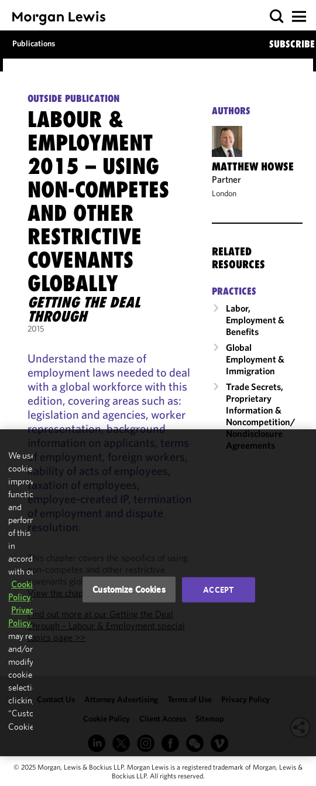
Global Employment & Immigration (255, 359)
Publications (33, 43)
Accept (218, 590)
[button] (277, 16)
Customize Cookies (129, 589)
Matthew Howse (253, 166)
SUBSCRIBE (292, 44)
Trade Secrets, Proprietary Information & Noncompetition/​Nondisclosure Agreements (261, 416)
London (224, 193)
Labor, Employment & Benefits (255, 319)
